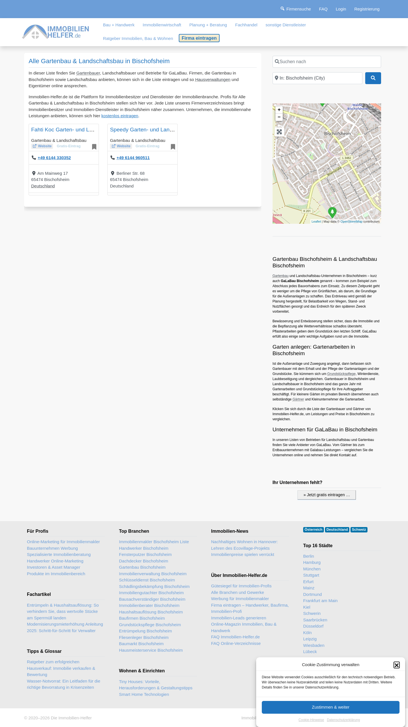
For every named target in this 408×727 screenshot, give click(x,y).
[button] (397, 674)
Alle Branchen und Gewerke (237, 592)
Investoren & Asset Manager (53, 567)
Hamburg (312, 562)
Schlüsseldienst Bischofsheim (147, 579)
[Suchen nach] (327, 62)
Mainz (308, 587)
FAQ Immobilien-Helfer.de (235, 636)
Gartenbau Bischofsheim (142, 567)
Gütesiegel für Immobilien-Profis (241, 585)
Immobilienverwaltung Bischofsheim (152, 573)
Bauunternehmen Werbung (52, 548)
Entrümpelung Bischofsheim (145, 630)
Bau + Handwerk (118, 24)
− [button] (279, 117)
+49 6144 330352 (54, 157)
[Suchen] (373, 78)
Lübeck (310, 651)
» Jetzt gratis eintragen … (326, 495)
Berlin (308, 556)
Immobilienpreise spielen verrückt (242, 554)
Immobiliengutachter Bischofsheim (151, 592)
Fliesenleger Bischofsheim (144, 637)
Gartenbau (281, 276)
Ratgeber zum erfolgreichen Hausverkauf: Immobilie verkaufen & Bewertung (61, 668)
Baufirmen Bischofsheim (142, 618)
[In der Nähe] (317, 78)
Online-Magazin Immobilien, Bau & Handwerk (244, 627)
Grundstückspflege (341, 374)
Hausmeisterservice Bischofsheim (151, 650)
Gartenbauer (88, 73)
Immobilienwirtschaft (162, 24)
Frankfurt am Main (320, 600)
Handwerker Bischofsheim (143, 548)
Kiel (306, 607)
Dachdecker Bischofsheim (143, 560)
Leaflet (316, 221)
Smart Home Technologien (144, 694)
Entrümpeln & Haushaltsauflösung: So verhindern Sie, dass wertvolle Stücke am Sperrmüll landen (63, 611)
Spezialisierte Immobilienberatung (59, 554)
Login (341, 9)
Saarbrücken (315, 619)
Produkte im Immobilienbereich (56, 573)
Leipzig (310, 638)
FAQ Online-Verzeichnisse (236, 643)
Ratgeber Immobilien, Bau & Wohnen (138, 38)
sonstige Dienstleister (285, 24)
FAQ (323, 9)
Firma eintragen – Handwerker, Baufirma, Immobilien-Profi (250, 608)
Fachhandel (246, 24)
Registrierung (366, 9)
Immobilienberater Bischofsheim (149, 605)
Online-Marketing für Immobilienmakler (63, 541)
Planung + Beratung (208, 24)
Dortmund (312, 594)
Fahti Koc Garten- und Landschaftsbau (78, 130)
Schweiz (359, 530)
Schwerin (312, 613)
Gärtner (298, 399)
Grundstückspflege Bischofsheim (150, 624)
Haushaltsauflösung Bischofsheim (151, 611)
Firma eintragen (199, 37)
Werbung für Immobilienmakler (240, 598)
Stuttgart (311, 575)
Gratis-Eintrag (68, 146)
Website (45, 146)
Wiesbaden (313, 645)
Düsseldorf (313, 626)
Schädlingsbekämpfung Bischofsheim (154, 586)
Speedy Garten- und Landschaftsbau (154, 130)
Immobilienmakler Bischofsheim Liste (154, 541)
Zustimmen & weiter (331, 715)
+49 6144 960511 (133, 157)
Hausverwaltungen (212, 79)
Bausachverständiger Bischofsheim (152, 599)
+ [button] (279, 109)
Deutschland (43, 186)
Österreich (313, 530)
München (312, 568)
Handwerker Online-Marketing (55, 560)
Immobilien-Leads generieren (238, 617)
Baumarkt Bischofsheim (141, 643)
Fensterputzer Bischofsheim (145, 554)
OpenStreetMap (352, 221)
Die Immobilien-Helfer (71, 717)
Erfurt (308, 581)
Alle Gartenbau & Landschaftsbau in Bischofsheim (99, 61)
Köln (307, 632)
